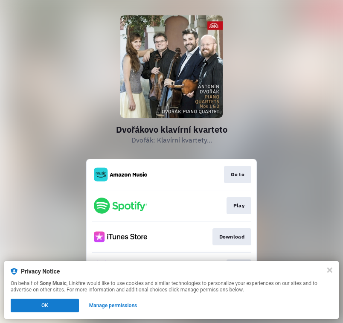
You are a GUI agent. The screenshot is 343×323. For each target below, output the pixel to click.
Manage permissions (113, 305)
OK (44, 305)
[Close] (330, 270)
